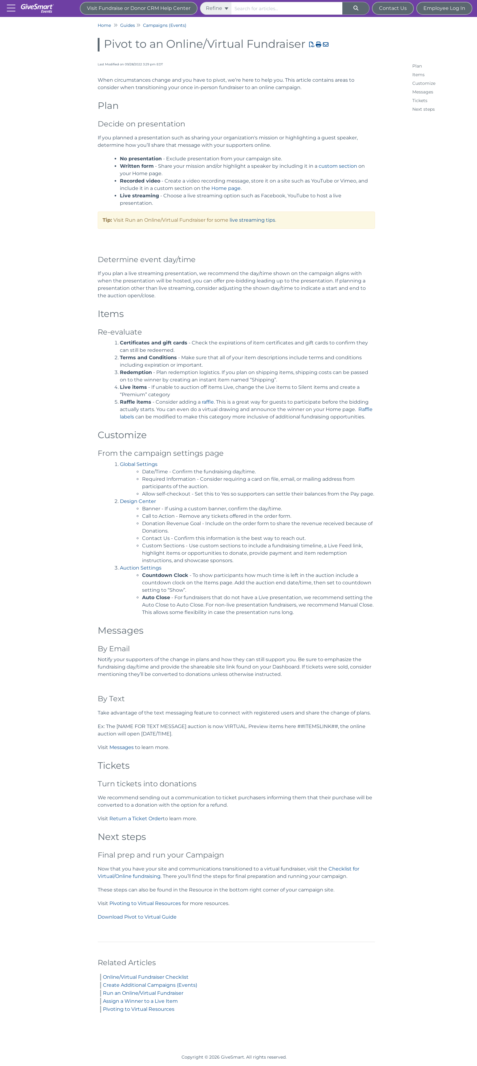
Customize (423, 83)
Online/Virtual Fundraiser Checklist (146, 977)
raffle (208, 402)
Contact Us (393, 8)
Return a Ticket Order (136, 818)
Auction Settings (140, 568)
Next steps (423, 109)
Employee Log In (444, 8)
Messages (121, 747)
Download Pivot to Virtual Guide (137, 917)
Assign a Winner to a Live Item (140, 1001)
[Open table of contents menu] (12, 7)
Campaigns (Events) (164, 25)
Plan (417, 66)
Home (104, 25)
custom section (338, 166)
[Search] (355, 8)
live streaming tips (252, 220)
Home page (226, 188)
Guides (127, 25)
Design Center (138, 501)
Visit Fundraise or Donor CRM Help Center (138, 8)
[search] (286, 8)
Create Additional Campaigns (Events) (150, 985)
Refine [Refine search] (217, 8)
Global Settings (138, 464)
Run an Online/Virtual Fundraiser (143, 993)
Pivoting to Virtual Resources (145, 903)
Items (418, 74)
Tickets (419, 100)
